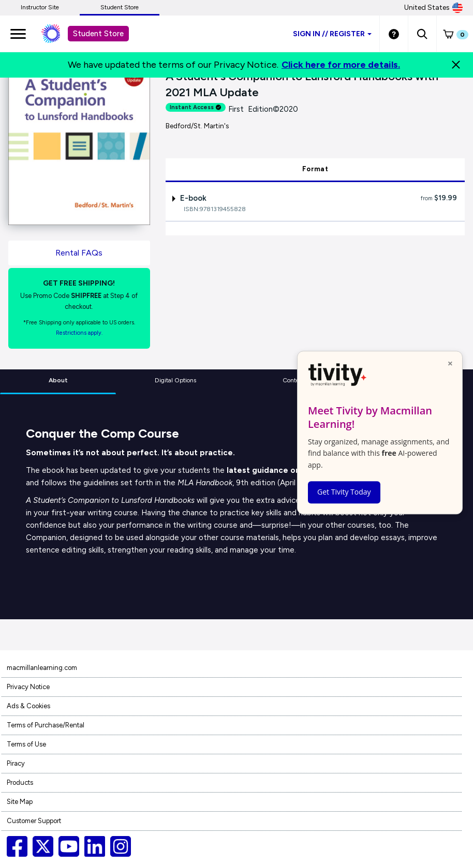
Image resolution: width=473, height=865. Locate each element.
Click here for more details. (341, 64)
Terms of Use (26, 744)
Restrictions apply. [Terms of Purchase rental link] (79, 333)
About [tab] (58, 380)
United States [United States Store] (433, 8)
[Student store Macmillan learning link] (58, 33)
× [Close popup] (450, 363)
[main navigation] (18, 34)
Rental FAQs (78, 253)
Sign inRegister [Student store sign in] (332, 33)
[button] (422, 34)
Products (20, 782)
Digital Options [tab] (175, 380)
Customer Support (34, 821)
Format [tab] (315, 169)
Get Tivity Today (344, 492)
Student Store (119, 7)
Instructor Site (40, 7)
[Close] (456, 65)
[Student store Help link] (394, 33)
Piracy (16, 763)
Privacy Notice (28, 687)
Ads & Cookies (28, 706)
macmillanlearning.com (42, 668)
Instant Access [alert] (195, 107)
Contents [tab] (295, 380)
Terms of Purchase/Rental (45, 725)
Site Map (20, 802)
